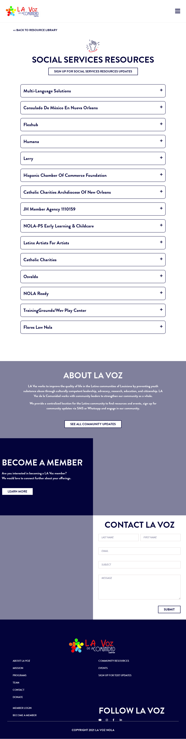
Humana (31, 141)
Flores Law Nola (37, 327)
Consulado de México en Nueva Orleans (60, 107)
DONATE (18, 697)
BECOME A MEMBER (25, 715)
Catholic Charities (39, 259)
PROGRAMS (20, 675)
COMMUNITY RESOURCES (113, 661)
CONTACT (18, 690)
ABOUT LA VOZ (21, 661)
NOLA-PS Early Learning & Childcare (58, 226)
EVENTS (103, 668)
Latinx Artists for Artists (46, 242)
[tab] (93, 90)
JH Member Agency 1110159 (49, 209)
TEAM (16, 683)
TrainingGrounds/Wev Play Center (54, 310)
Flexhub (30, 124)
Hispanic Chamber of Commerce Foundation (65, 175)
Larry (28, 158)
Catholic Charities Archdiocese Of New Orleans (67, 192)
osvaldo (30, 276)
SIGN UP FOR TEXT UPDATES (115, 675)
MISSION (18, 668)
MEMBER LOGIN (22, 708)
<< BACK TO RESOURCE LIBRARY (35, 30)
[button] (93, 71)
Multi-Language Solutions (47, 90)
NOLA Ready (36, 293)
